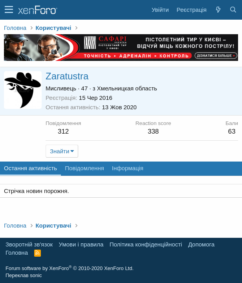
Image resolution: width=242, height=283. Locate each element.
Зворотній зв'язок (29, 244)
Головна (17, 252)
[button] (9, 10)
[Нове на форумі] (218, 9)
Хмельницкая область (127, 88)
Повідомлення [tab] (84, 168)
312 (63, 131)
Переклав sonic (24, 275)
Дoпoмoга (201, 244)
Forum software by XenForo (70, 268)
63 (232, 131)
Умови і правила (81, 244)
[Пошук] (233, 9)
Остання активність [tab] (30, 168)
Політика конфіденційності (146, 244)
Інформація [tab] (127, 168)
